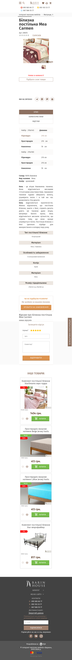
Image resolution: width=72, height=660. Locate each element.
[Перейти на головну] (36, 3)
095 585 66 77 (36, 601)
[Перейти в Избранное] (43, 3)
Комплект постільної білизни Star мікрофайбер (36, 526)
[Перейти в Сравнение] (46, 3)
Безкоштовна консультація (70, 332)
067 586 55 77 (36, 607)
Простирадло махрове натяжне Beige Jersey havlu (36, 430)
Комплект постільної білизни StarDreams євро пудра (36, 382)
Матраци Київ (36, 656)
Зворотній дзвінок (36, 613)
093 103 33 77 (36, 604)
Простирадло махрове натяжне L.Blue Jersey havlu (36, 478)
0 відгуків (37, 35)
